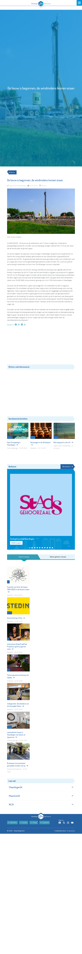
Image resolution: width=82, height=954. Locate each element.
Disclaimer (44, 826)
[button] (29, 548)
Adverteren (12, 826)
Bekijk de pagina (16, 543)
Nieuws (13, 172)
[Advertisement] (41, 346)
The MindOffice (69, 834)
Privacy (33, 826)
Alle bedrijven (67, 467)
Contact (23, 826)
